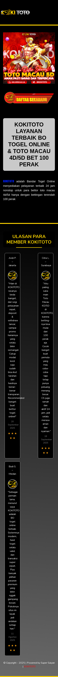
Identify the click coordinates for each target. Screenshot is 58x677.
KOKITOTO (8, 181)
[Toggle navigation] (55, 12)
